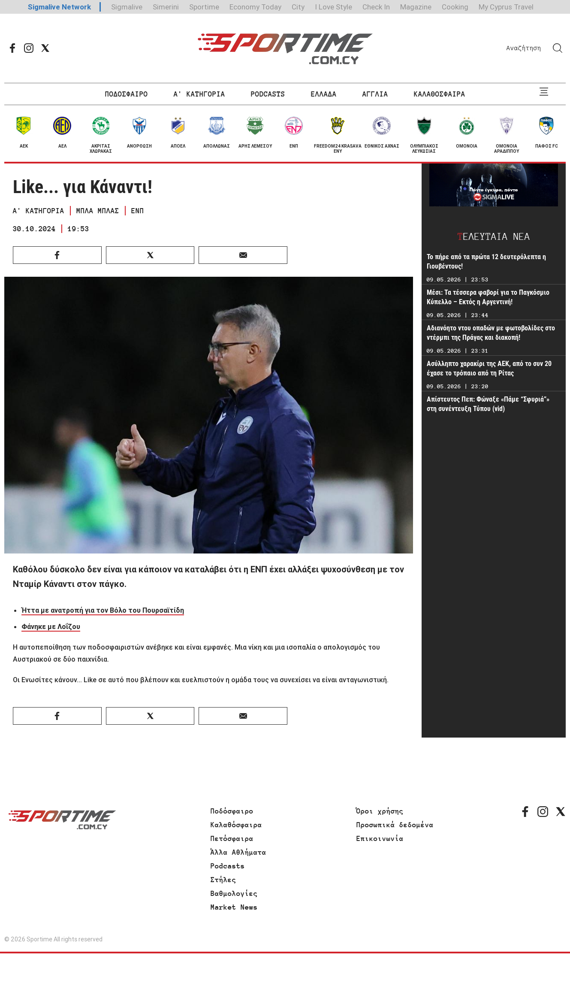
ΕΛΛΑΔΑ (324, 94)
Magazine (415, 7)
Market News (234, 907)
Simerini (166, 7)
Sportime (204, 7)
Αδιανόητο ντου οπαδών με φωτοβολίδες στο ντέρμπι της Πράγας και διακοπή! (491, 333)
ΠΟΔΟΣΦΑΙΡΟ (126, 94)
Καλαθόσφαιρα (236, 824)
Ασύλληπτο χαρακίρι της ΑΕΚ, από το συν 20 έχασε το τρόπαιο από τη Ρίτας (489, 368)
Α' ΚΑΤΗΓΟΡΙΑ (199, 94)
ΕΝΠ (137, 210)
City (298, 7)
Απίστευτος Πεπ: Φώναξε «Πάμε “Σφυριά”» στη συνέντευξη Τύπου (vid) (488, 404)
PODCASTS (268, 94)
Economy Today (255, 7)
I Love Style (333, 7)
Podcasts (228, 866)
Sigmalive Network (59, 7)
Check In (376, 7)
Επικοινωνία (380, 838)
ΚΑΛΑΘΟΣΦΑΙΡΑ (439, 94)
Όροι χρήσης (380, 811)
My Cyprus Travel (506, 7)
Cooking (455, 7)
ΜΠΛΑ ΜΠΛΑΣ (97, 210)
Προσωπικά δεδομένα (395, 824)
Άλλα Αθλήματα (238, 852)
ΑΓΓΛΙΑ (375, 94)
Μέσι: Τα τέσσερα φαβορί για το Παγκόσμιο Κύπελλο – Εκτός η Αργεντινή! (488, 297)
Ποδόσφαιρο (232, 811)
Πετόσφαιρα (232, 838)
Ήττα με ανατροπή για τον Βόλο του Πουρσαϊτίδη (102, 610)
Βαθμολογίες (234, 893)
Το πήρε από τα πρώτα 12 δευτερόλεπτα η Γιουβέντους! (486, 261)
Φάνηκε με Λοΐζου (50, 626)
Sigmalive (126, 7)
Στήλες (223, 879)
